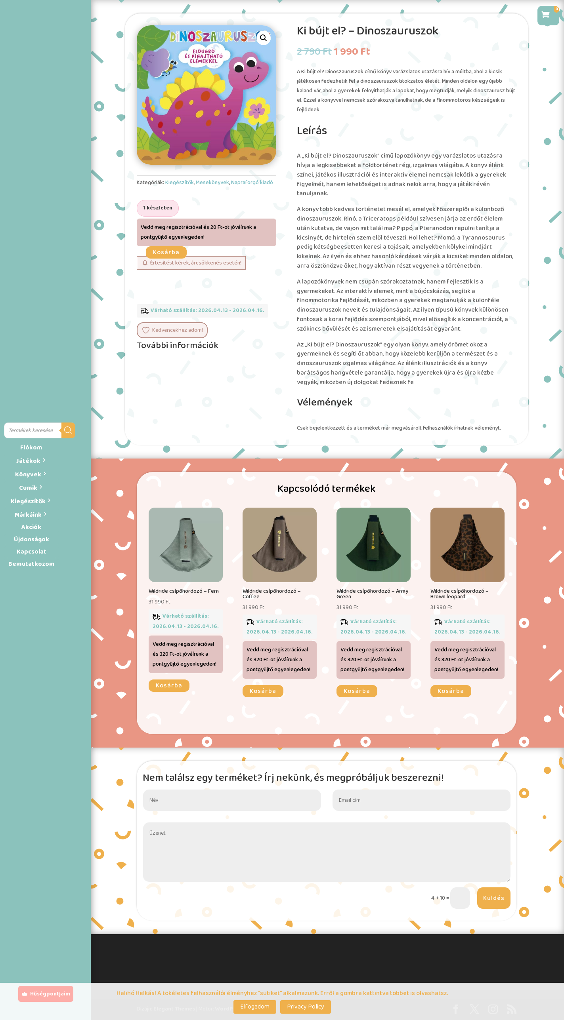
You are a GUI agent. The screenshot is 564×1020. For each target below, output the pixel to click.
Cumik (28, 488)
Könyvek (28, 475)
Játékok (28, 461)
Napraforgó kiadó (252, 182)
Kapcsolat (31, 552)
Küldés (494, 898)
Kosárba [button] (169, 686)
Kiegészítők (28, 501)
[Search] (68, 430)
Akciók (31, 527)
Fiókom (31, 448)
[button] (263, 38)
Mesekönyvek (212, 182)
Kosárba (166, 252)
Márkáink (28, 515)
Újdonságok (31, 539)
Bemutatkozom (31, 564)
